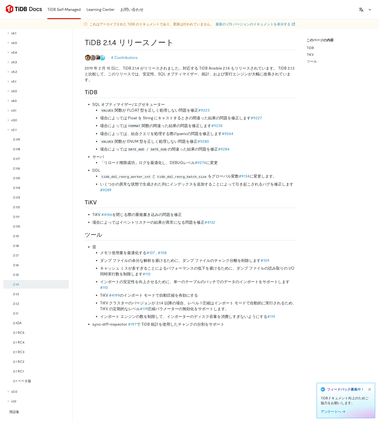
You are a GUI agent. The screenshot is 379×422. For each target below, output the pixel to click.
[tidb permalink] (101, 92)
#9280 (203, 141)
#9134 (244, 176)
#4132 (209, 222)
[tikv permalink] (101, 202)
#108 (162, 252)
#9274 (200, 162)
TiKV (310, 55)
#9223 (204, 110)
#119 (144, 309)
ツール (312, 61)
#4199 (114, 295)
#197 (132, 324)
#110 (147, 274)
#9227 (256, 118)
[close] (369, 389)
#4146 (106, 214)
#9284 (224, 149)
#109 (265, 260)
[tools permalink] (106, 235)
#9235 (217, 125)
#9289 (105, 190)
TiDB (310, 48)
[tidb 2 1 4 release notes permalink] (178, 42)
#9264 (227, 133)
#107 (150, 252)
